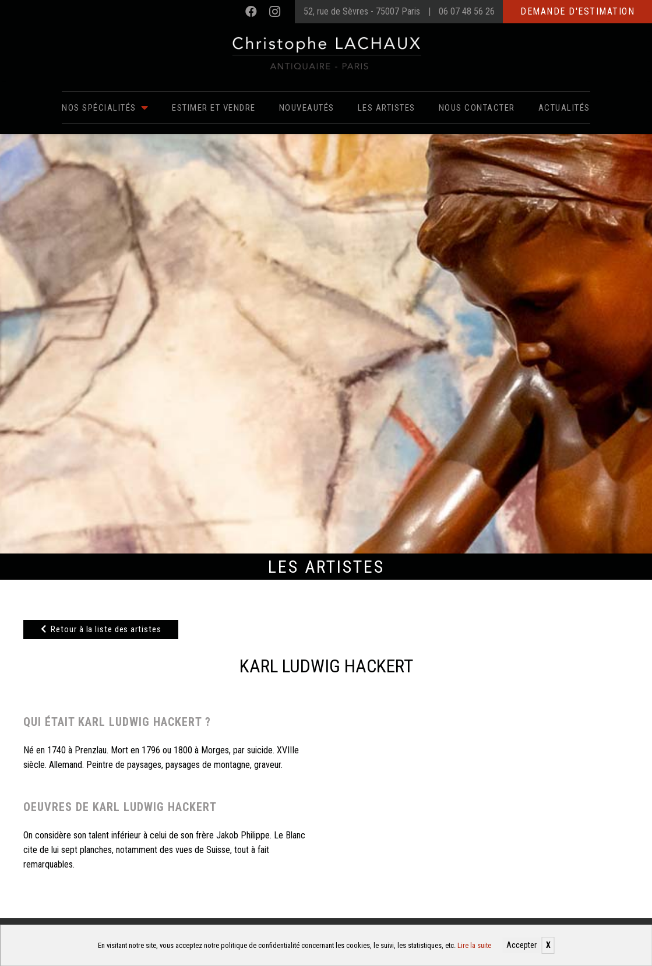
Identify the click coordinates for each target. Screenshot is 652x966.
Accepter (521, 945)
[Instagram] (274, 11)
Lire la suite (474, 945)
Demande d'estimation (577, 11)
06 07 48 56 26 (467, 11)
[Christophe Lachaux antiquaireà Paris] (326, 52)
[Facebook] (251, 11)
